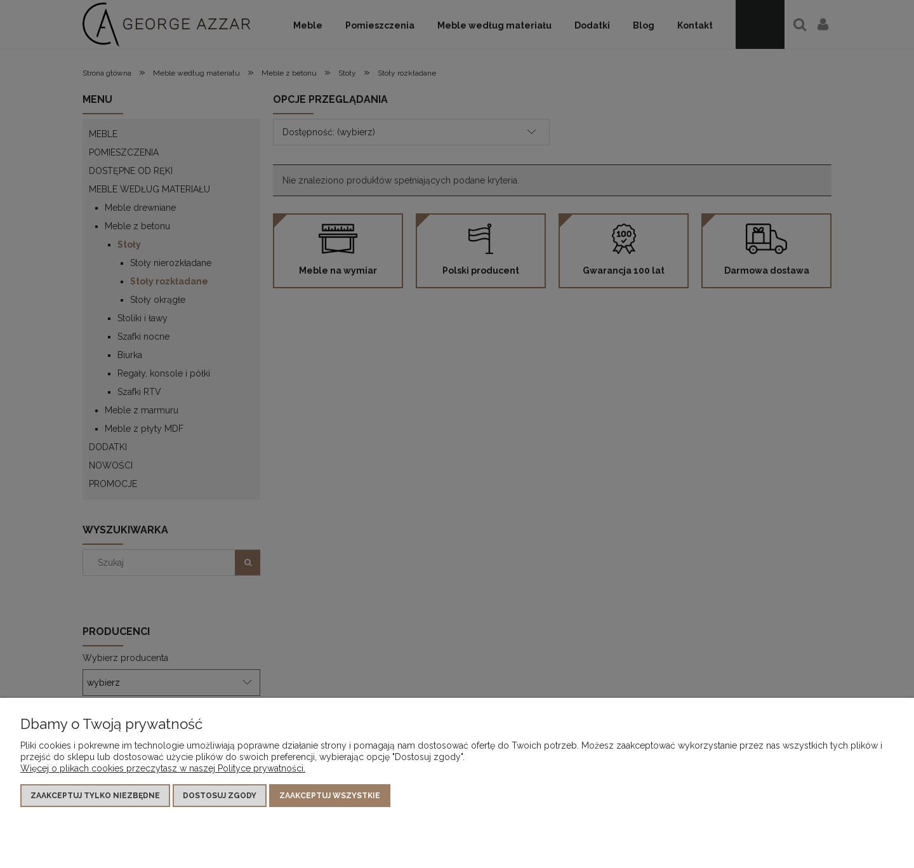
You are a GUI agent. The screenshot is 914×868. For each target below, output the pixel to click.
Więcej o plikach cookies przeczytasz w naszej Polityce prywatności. (162, 768)
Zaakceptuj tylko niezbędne (95, 795)
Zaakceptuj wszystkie (329, 795)
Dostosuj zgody (219, 795)
